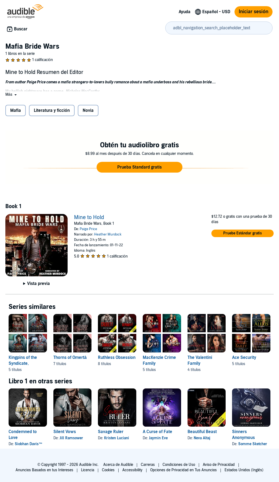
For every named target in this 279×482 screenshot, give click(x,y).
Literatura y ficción (52, 110)
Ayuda (184, 12)
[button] (11, 94)
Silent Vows (64, 431)
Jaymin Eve (158, 438)
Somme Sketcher (252, 444)
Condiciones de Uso (179, 464)
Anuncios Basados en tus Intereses (44, 470)
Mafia (15, 110)
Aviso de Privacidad (219, 464)
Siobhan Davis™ (28, 444)
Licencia (87, 470)
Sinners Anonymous (243, 434)
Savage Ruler (110, 431)
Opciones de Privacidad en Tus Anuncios (183, 470)
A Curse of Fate (157, 431)
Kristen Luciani (116, 438)
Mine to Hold (89, 217)
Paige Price (88, 229)
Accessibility (132, 470)
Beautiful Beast (202, 431)
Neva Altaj (202, 438)
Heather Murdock (108, 234)
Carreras (148, 464)
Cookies (108, 470)
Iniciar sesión (253, 12)
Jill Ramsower (71, 438)
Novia (88, 110)
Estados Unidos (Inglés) (244, 470)
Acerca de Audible (118, 464)
